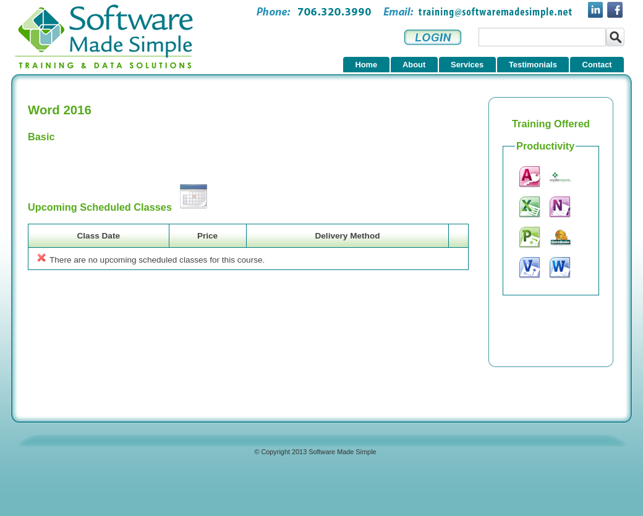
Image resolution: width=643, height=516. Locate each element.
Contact (597, 64)
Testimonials (533, 64)
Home (366, 64)
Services (467, 64)
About (413, 64)
